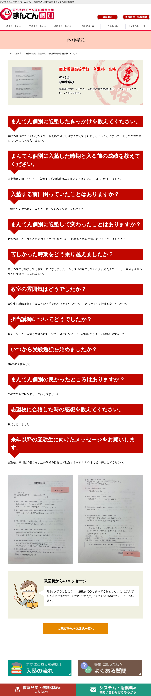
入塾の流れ (112, 26)
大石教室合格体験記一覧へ (75, 628)
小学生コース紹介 (12, 26)
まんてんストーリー (137, 26)
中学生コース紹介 (37, 26)
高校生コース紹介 (62, 26)
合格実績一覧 (87, 26)
